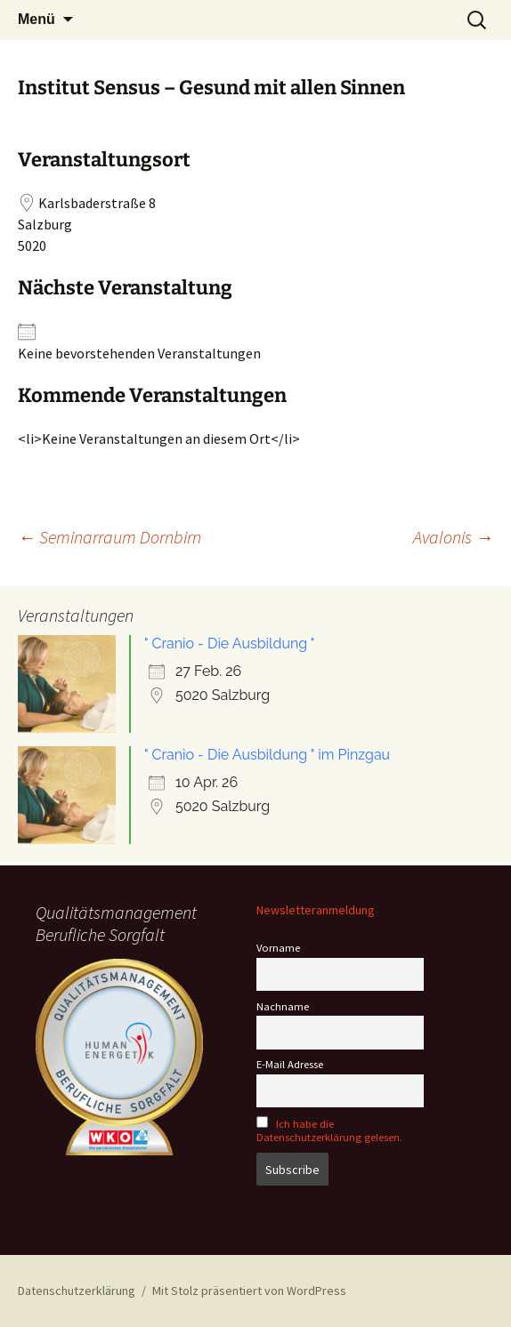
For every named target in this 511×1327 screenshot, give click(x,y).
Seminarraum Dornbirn (109, 537)
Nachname (282, 1006)
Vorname (278, 947)
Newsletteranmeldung (315, 910)
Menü (36, 19)
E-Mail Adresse (289, 1064)
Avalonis (453, 537)
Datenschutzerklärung (76, 1291)
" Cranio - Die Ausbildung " (229, 643)
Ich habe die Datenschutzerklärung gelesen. (329, 1130)
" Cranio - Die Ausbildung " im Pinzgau (267, 754)
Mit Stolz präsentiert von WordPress (249, 1291)
